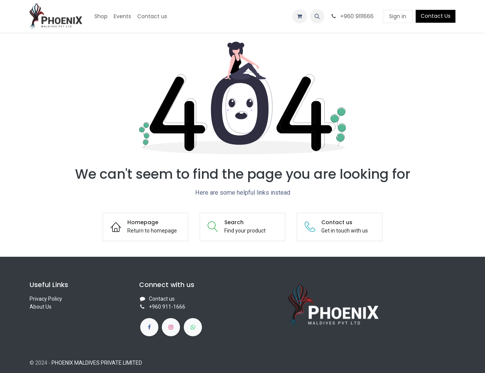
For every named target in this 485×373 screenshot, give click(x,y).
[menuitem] (101, 16)
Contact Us (436, 16)
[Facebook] (149, 327)
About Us (41, 307)
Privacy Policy (46, 299)
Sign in (397, 16)
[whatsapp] (193, 327)
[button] (317, 16)
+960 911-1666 (167, 307)
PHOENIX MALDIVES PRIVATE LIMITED (97, 363)
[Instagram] (171, 327)
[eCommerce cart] (300, 16)
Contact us (162, 299)
